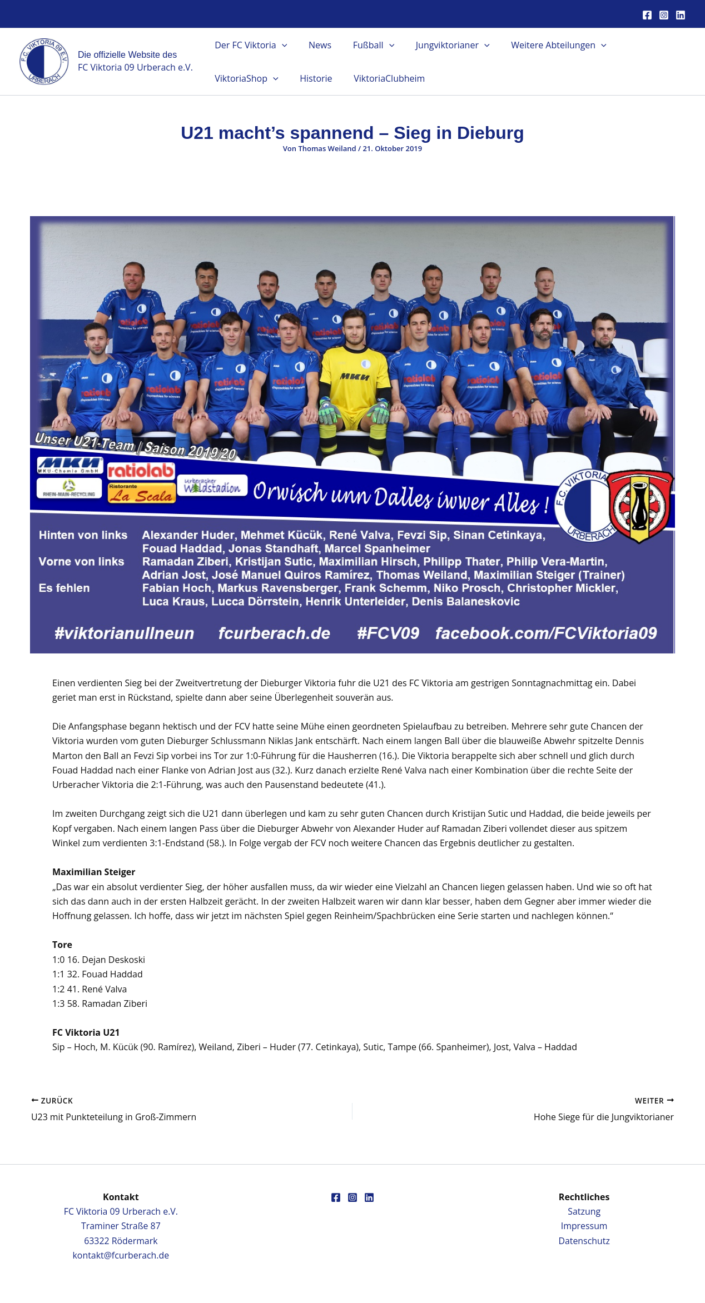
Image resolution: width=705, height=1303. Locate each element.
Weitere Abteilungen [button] (542, 45)
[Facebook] (647, 15)
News (314, 45)
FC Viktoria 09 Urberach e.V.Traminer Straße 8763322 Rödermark (120, 1225)
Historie (229, 78)
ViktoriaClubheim (298, 78)
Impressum (583, 1226)
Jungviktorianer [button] (439, 45)
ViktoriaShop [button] (639, 45)
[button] (279, 45)
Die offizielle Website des (127, 54)
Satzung (584, 1211)
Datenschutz (584, 1240)
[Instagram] (664, 15)
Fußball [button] (364, 45)
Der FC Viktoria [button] (249, 45)
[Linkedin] (681, 15)
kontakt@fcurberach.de (121, 1255)
